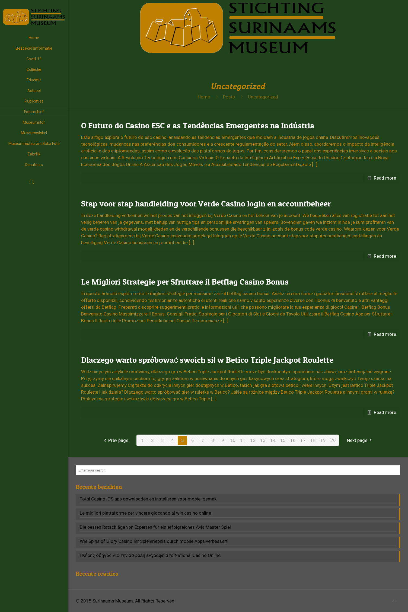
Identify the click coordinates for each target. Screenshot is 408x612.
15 (283, 440)
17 (303, 440)
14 (273, 440)
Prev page (115, 440)
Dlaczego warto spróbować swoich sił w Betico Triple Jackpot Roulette (207, 360)
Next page (360, 440)
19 (323, 440)
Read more (385, 178)
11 (243, 440)
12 (253, 440)
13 (263, 440)
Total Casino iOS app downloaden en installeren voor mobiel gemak (148, 499)
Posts (229, 97)
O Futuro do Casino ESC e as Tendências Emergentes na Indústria (197, 125)
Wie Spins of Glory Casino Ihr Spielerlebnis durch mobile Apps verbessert (154, 541)
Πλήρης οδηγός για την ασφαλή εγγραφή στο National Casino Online (150, 555)
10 (232, 440)
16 (293, 440)
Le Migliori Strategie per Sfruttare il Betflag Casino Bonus (185, 281)
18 (313, 440)
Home (204, 97)
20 (333, 440)
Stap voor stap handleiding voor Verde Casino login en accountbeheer (206, 203)
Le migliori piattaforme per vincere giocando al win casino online (145, 513)
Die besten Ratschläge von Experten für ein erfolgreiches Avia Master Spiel (155, 527)
